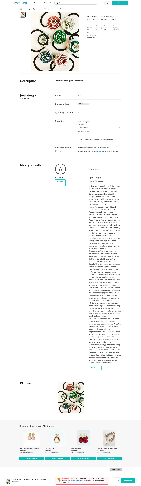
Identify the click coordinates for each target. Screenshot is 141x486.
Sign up (120, 3)
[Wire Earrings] (57, 438)
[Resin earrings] (83, 438)
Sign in (108, 3)
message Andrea (101, 151)
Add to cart (128, 481)
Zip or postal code (84, 131)
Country (81, 125)
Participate (48, 3)
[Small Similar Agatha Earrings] (31, 438)
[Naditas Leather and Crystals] (109, 438)
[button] (37, 3)
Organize (37, 3)
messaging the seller (75, 480)
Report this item (116, 469)
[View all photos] (55, 41)
